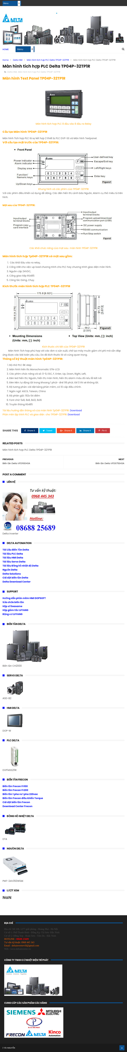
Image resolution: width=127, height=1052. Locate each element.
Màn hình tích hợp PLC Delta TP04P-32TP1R (48, 60)
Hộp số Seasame (12, 606)
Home (6, 49)
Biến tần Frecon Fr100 (15, 786)
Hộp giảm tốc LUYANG (15, 610)
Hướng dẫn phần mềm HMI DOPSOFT (24, 598)
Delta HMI (17, 60)
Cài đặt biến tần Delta (15, 577)
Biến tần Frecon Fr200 (15, 790)
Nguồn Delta (10, 569)
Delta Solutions (12, 573)
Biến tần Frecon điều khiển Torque (23, 798)
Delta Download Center (17, 581)
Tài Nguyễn (9, 1047)
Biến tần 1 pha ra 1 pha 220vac (20, 794)
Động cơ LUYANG (12, 614)
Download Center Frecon (17, 806)
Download (76, 410)
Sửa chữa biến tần (13, 602)
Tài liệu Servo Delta (14, 561)
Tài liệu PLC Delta (13, 553)
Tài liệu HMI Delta (13, 557)
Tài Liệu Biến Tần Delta (16, 549)
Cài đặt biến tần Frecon (16, 802)
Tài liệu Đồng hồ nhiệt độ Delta (21, 565)
